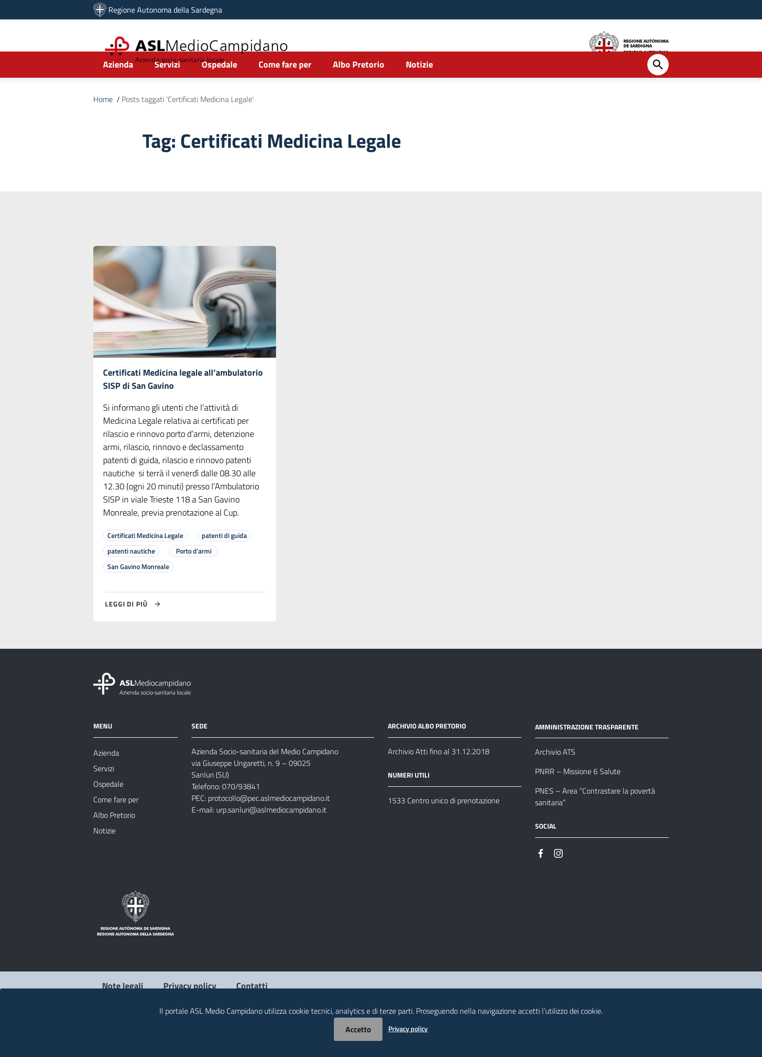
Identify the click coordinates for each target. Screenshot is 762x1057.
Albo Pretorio (358, 90)
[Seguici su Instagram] (558, 880)
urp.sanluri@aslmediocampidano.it (271, 837)
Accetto (358, 1029)
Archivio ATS (555, 780)
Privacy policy (408, 1028)
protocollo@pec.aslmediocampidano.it (269, 826)
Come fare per (285, 90)
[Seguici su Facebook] (541, 880)
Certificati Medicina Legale (145, 563)
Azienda (118, 90)
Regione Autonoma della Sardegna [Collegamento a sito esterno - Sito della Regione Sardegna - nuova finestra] (165, 10)
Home (103, 125)
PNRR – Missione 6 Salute (578, 799)
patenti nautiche (131, 578)
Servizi (167, 90)
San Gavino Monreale (138, 594)
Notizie (419, 90)
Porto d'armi (193, 578)
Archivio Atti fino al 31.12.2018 (438, 779)
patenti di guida (224, 563)
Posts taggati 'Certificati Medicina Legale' (187, 125)
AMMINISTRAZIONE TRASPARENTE (587, 754)
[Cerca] (658, 91)
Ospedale (219, 90)
